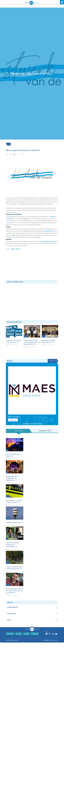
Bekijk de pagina (13, 420)
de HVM (10, 218)
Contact (18, 637)
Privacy (26, 637)
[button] (23, 424)
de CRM (53, 216)
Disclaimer (35, 637)
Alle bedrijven (52, 361)
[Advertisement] (32, 265)
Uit (9, 144)
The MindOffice (54, 644)
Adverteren (10, 637)
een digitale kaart (49, 231)
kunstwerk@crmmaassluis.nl (14, 243)
